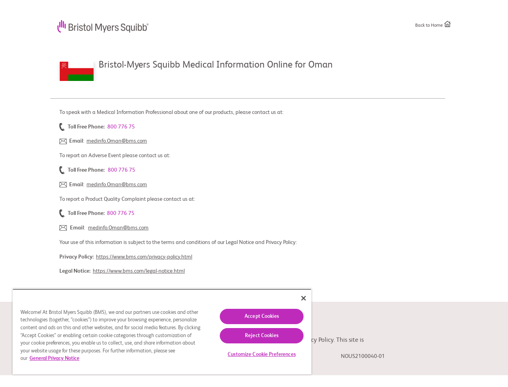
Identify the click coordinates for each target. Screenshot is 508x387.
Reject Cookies (261, 335)
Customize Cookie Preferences (262, 354)
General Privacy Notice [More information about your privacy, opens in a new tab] (54, 358)
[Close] (303, 298)
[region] (162, 331)
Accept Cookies (262, 316)
